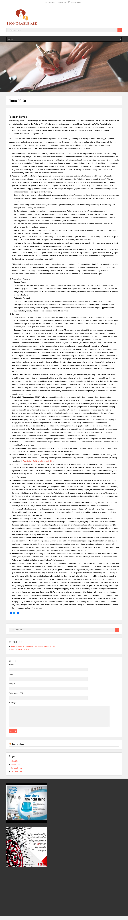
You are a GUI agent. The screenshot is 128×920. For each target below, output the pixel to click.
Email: (11, 674)
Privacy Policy (16, 772)
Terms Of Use (16, 775)
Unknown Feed (18, 748)
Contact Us (15, 768)
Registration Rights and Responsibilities (38, 461)
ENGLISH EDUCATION (20, 650)
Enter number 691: (16, 693)
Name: (11, 665)
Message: (13, 703)
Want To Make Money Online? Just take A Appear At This (33, 646)
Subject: (12, 684)
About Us (14, 765)
